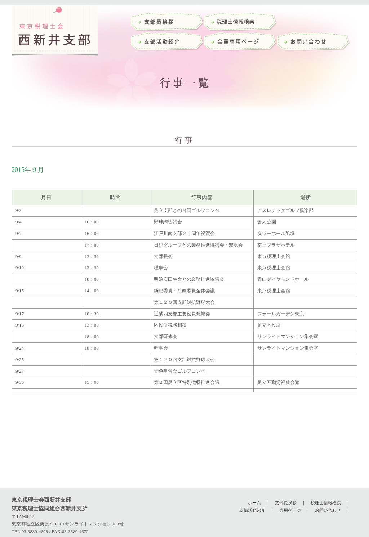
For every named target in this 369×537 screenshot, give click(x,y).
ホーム (254, 502)
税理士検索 (240, 22)
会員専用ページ (240, 42)
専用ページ (290, 510)
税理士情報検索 (326, 502)
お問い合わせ (313, 42)
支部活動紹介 (167, 42)
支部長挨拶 (167, 22)
